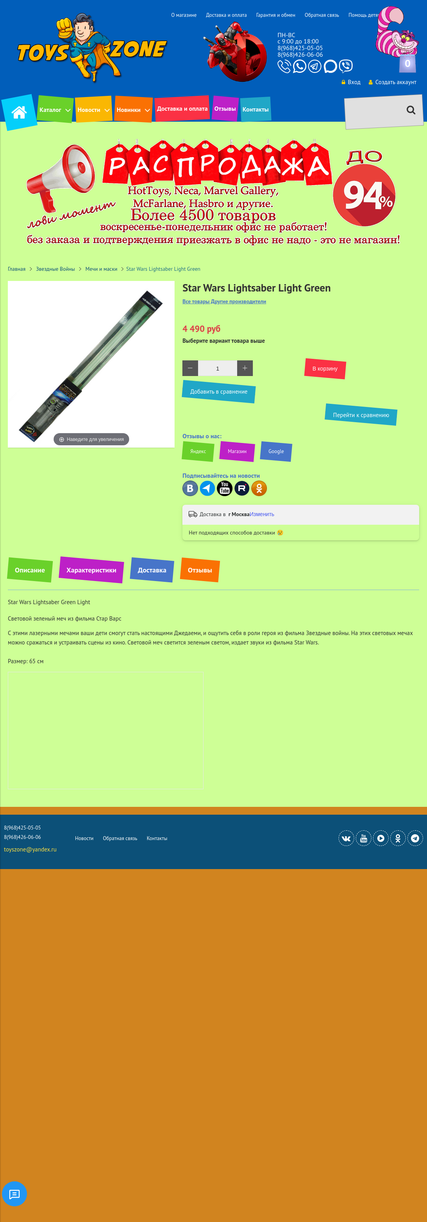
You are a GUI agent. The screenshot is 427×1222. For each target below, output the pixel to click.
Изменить (262, 514)
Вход (351, 82)
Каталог (50, 109)
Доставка (152, 569)
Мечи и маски (101, 268)
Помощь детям (364, 15)
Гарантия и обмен (275, 15)
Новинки (129, 109)
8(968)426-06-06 (300, 54)
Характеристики (91, 569)
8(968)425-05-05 (300, 48)
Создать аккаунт (392, 82)
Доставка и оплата (226, 15)
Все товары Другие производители (224, 301)
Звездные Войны (55, 268)
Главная (16, 268)
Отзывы (225, 108)
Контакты (256, 109)
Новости (88, 109)
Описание (30, 569)
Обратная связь (321, 15)
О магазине (183, 15)
